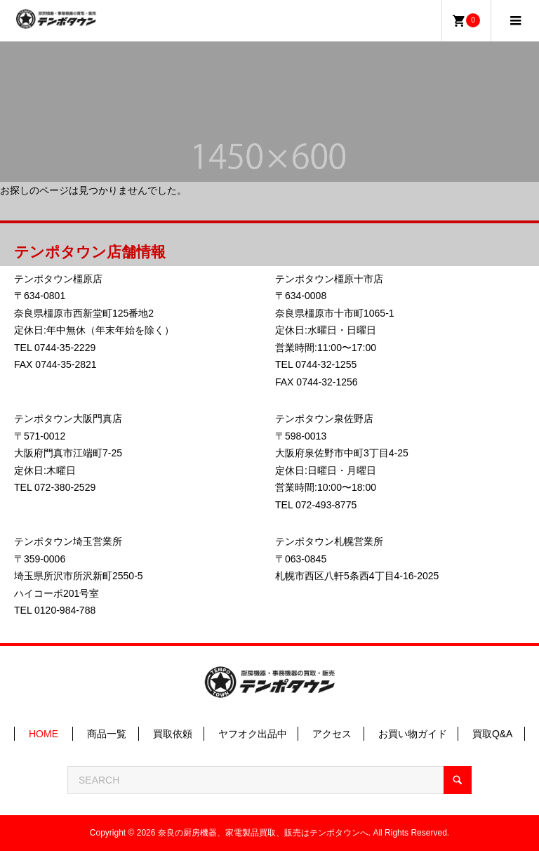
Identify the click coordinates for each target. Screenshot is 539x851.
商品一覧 (106, 733)
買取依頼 (172, 733)
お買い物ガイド (412, 733)
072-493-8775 (326, 504)
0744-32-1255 (326, 364)
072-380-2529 (64, 487)
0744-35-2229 (64, 347)
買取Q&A (492, 733)
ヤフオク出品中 (252, 733)
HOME (43, 733)
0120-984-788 (64, 610)
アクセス (332, 733)
